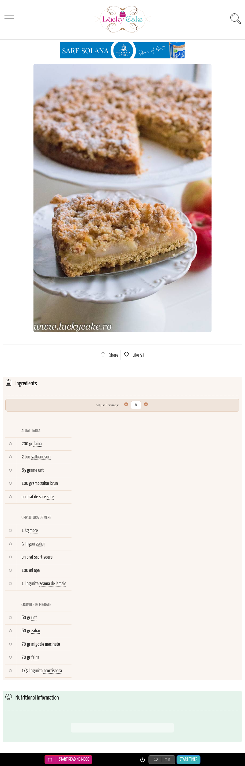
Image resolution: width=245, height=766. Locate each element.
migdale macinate (45, 644)
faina (37, 443)
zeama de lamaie (52, 583)
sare (50, 496)
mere (34, 530)
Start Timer (189, 759)
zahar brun (49, 483)
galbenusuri (41, 456)
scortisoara (43, 557)
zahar (40, 544)
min (167, 759)
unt (41, 470)
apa (37, 570)
